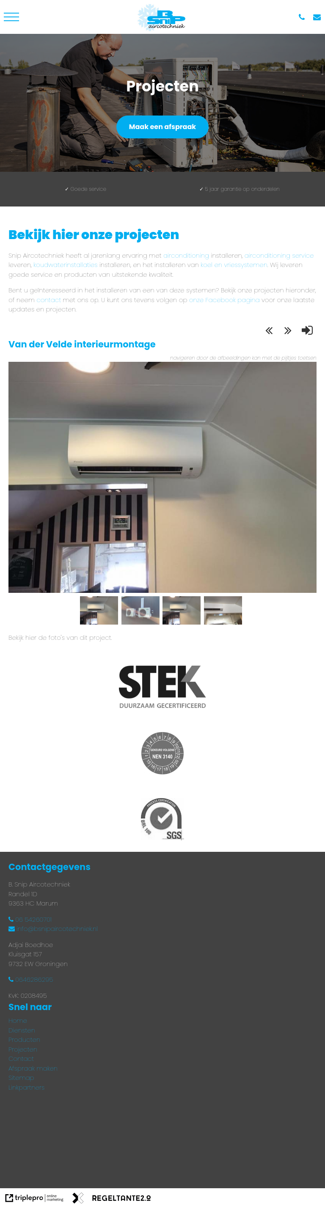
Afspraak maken (33, 1068)
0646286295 (30, 979)
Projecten (22, 1049)
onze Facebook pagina (224, 299)
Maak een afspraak (162, 127)
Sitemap (21, 1077)
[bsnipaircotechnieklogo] (162, 17)
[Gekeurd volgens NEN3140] (162, 754)
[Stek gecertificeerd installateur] (162, 688)
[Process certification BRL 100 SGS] (162, 820)
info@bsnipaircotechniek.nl (53, 928)
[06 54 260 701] (304, 17)
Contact (21, 1058)
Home (17, 1020)
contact (49, 299)
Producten (24, 1039)
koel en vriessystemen (234, 264)
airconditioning (186, 255)
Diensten (21, 1030)
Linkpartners (26, 1087)
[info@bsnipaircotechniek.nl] (319, 17)
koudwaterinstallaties (65, 264)
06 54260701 (30, 919)
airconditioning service (279, 255)
